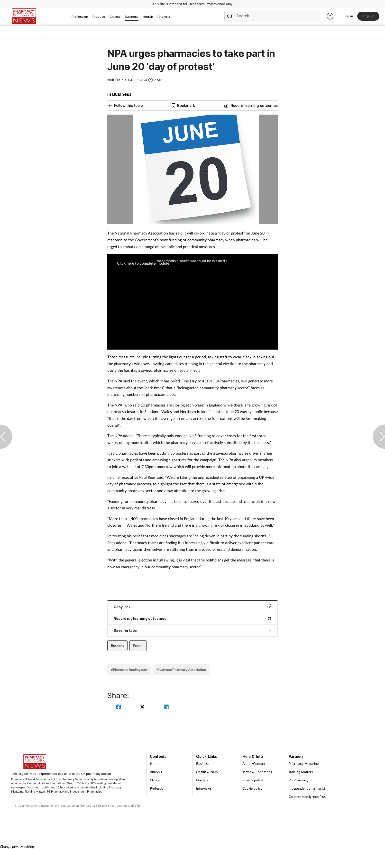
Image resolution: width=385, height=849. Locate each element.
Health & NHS (207, 772)
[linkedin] (166, 707)
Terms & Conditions (257, 772)
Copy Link (192, 606)
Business (117, 645)
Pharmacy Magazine (304, 763)
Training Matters (35, 791)
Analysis (156, 772)
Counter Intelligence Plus (307, 797)
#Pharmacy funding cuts (129, 670)
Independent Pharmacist (85, 791)
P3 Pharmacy (55, 791)
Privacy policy (252, 780)
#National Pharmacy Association (181, 670)
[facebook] (119, 707)
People (138, 645)
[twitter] (143, 707)
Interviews (203, 788)
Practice (202, 780)
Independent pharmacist (307, 788)
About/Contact (253, 763)
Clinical (155, 780)
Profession (157, 788)
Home (154, 763)
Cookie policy (252, 788)
